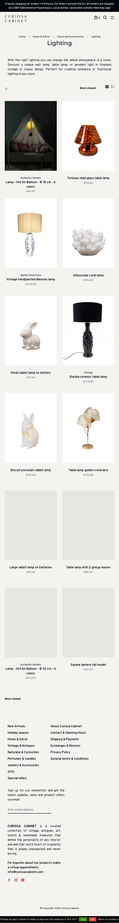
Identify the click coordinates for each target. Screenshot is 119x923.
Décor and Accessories (70, 36)
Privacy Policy (60, 752)
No (92, 919)
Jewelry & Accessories (23, 765)
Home (22, 36)
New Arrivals (16, 726)
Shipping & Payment (64, 739)
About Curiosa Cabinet (66, 726)
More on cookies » (108, 919)
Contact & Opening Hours (68, 733)
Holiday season (18, 733)
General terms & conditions (69, 759)
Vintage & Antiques (21, 746)
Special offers (17, 778)
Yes (83, 919)
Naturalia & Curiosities (23, 752)
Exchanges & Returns (65, 746)
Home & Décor (41, 36)
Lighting (95, 36)
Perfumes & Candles (22, 759)
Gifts (11, 772)
